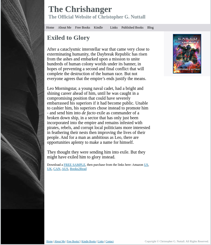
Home (50, 27)
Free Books (82, 27)
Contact (109, 241)
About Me (64, 27)
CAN (56, 169)
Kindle (98, 27)
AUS (65, 169)
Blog (150, 27)
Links (113, 27)
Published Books (133, 27)
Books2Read (78, 169)
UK (49, 169)
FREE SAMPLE (74, 165)
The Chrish (69, 9)
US (146, 165)
